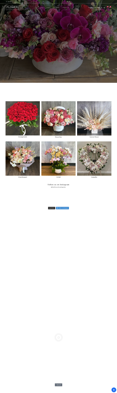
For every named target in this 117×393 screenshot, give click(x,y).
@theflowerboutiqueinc (58, 187)
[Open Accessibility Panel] (113, 389)
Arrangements (22, 137)
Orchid (58, 177)
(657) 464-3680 (96, 7)
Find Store (9, 1)
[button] (110, 7)
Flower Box (58, 137)
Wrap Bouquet (22, 177)
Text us (90, 7)
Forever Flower (94, 137)
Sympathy (94, 177)
